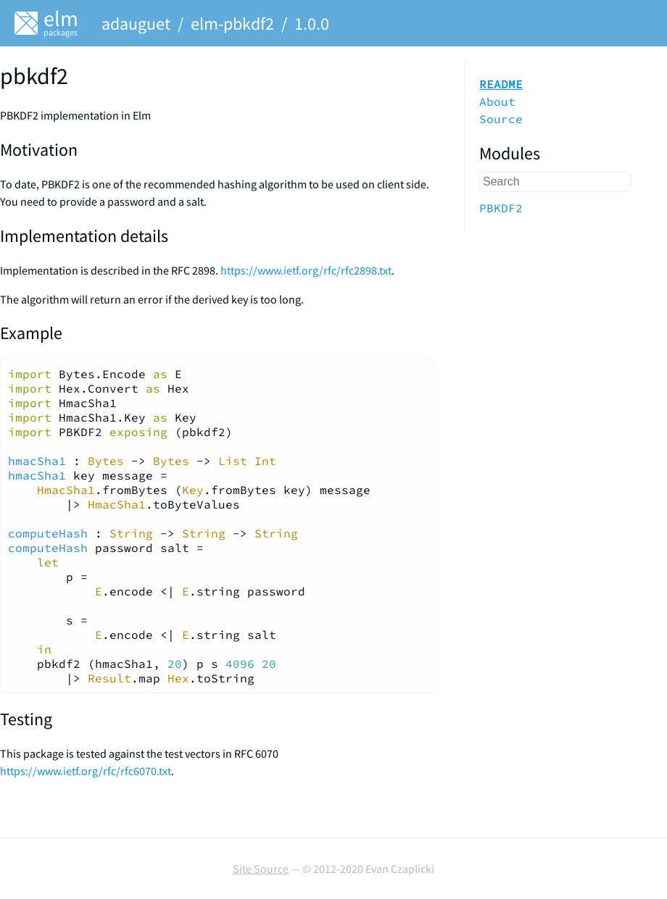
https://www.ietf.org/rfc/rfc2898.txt (306, 270)
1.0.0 (311, 23)
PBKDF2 (501, 208)
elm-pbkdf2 (232, 23)
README (501, 84)
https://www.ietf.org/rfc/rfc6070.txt (85, 771)
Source (501, 119)
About (497, 101)
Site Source (261, 868)
